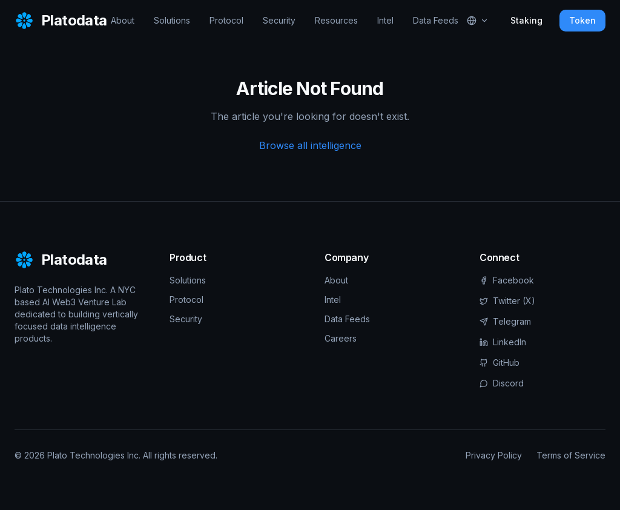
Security (279, 20)
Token (582, 20)
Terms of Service (570, 455)
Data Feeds (435, 20)
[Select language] (477, 20)
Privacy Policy (494, 455)
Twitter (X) (507, 301)
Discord (502, 383)
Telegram (505, 321)
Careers (341, 338)
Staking (526, 20)
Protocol (226, 20)
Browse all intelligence (310, 145)
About (122, 20)
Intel (385, 20)
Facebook (507, 280)
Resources (336, 20)
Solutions (172, 20)
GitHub (499, 362)
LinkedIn (503, 342)
